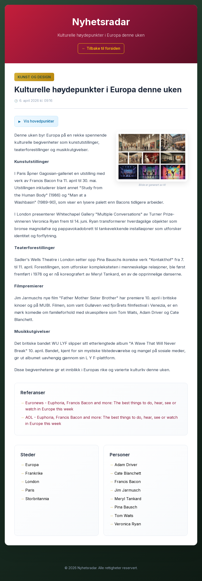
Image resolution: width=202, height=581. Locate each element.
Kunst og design (34, 77)
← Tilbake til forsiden (101, 48)
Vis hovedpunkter (38, 121)
